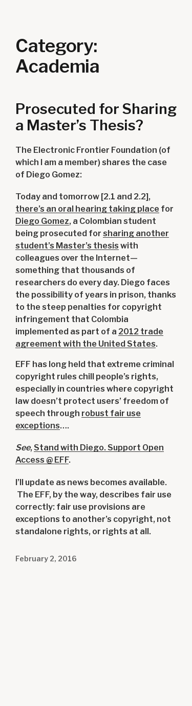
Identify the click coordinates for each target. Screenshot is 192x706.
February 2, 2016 (46, 558)
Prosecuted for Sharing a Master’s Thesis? (96, 117)
